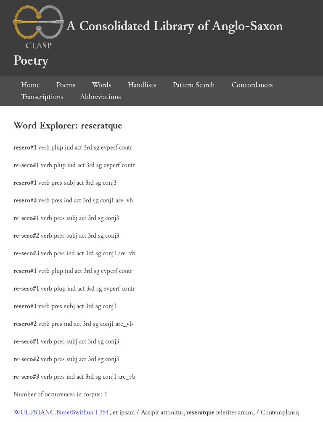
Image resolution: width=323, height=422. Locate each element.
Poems (65, 85)
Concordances (252, 85)
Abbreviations (100, 97)
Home (30, 85)
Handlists (142, 85)
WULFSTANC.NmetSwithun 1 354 (61, 412)
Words (101, 85)
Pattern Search (194, 85)
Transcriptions (42, 97)
